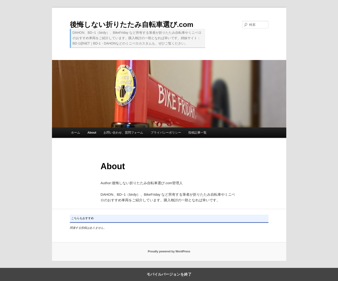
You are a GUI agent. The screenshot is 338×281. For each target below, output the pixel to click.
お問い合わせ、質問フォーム (123, 132)
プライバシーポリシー (166, 132)
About (91, 132)
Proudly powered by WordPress (169, 251)
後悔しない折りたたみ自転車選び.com (131, 24)
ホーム (75, 132)
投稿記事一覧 (197, 132)
